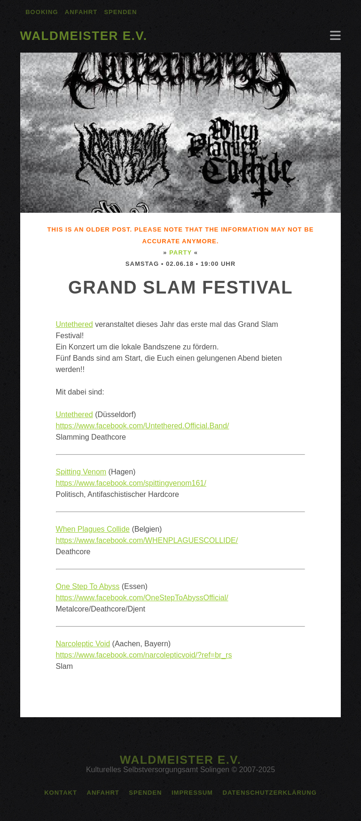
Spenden (120, 11)
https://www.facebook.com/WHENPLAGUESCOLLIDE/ (147, 540)
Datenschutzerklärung (269, 792)
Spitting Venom (81, 472)
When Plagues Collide (93, 529)
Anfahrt (81, 11)
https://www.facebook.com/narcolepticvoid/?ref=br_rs (144, 655)
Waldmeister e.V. (84, 36)
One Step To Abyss (88, 586)
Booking (41, 11)
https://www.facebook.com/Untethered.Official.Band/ (142, 426)
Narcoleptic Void (83, 644)
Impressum (192, 792)
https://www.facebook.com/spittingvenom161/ (131, 483)
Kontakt (60, 792)
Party (180, 252)
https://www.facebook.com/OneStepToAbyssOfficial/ (142, 598)
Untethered (74, 324)
